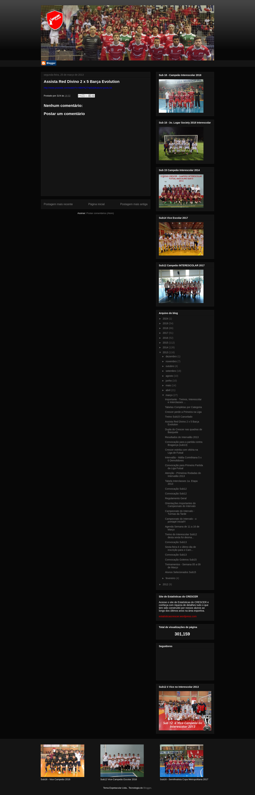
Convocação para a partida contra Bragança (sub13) (183, 443)
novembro (171, 361)
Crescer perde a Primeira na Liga (183, 411)
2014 (166, 347)
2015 (166, 342)
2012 (166, 584)
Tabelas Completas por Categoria (183, 407)
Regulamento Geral (175, 498)
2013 (166, 352)
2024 (166, 318)
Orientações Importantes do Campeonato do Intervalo (180, 505)
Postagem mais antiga (134, 204)
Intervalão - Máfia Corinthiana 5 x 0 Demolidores (183, 459)
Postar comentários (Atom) (100, 213)
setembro (171, 370)
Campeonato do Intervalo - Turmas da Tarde (179, 512)
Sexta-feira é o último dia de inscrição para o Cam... (180, 548)
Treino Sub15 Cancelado (178, 416)
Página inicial (96, 204)
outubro (170, 366)
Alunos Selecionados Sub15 (180, 572)
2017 (166, 333)
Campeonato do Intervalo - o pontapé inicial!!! (180, 520)
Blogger (147, 788)
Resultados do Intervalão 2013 (182, 437)
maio (169, 385)
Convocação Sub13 (176, 542)
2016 (166, 337)
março (169, 395)
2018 (166, 328)
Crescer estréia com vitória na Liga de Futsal (181, 451)
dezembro (171, 356)
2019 (166, 323)
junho (169, 380)
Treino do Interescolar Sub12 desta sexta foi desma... (181, 536)
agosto (170, 375)
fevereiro (171, 578)
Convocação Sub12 (176, 488)
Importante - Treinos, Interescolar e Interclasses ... (183, 401)
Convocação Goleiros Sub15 (181, 559)
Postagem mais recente (58, 204)
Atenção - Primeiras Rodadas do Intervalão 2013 (183, 474)
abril (168, 390)
